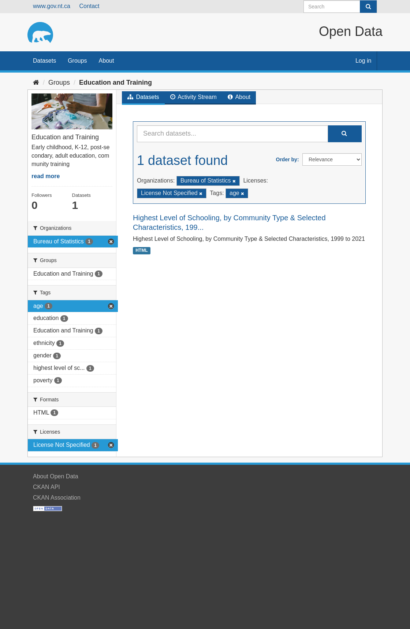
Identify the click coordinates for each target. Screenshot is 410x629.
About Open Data (55, 476)
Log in (363, 61)
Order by (286, 159)
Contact (89, 6)
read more (45, 176)
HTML (141, 250)
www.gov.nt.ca (51, 6)
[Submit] (368, 6)
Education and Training (115, 82)
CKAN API (46, 487)
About (106, 61)
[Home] (36, 82)
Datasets (44, 61)
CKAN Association (57, 497)
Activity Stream (193, 97)
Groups (77, 61)
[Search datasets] (340, 6)
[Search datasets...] (232, 133)
